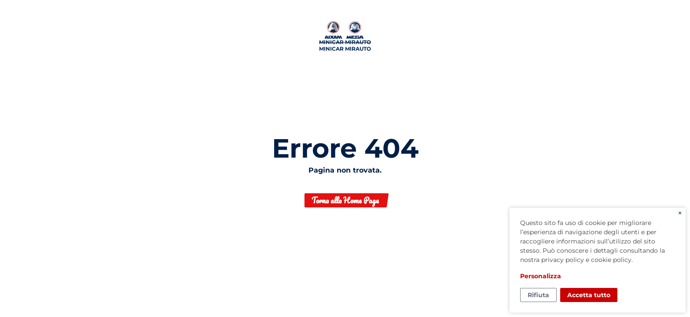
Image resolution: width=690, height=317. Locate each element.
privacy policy (562, 260)
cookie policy (611, 260)
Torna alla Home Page (345, 200)
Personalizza (540, 276)
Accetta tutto (588, 295)
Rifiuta (538, 295)
